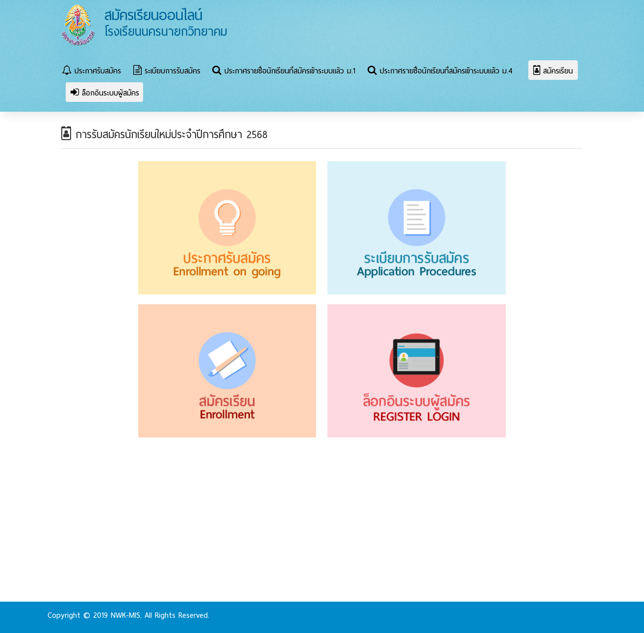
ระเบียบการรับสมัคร (166, 71)
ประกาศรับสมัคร (91, 71)
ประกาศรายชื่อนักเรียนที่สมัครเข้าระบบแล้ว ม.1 (283, 71)
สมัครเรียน (553, 71)
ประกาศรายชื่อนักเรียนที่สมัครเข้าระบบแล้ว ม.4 (440, 71)
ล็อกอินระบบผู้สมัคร (105, 93)
